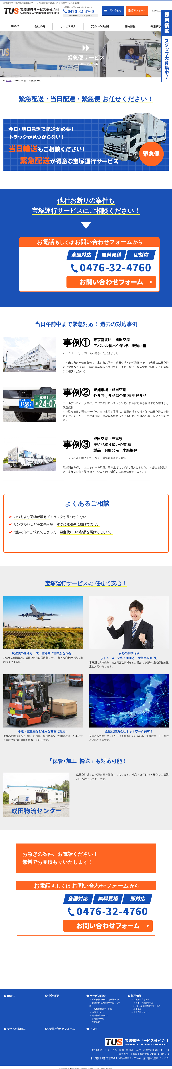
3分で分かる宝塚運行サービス (146, 1006)
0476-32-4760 (78, 11)
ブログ (93, 1025)
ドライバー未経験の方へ (143, 1003)
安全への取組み (100, 26)
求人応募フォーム (141, 1012)
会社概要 (39, 26)
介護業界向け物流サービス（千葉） (107, 1003)
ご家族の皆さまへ (141, 999)
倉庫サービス (97, 1009)
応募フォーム (137, 10)
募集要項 (155, 26)
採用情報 (130, 26)
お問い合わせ (112, 10)
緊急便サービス (98, 1015)
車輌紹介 (95, 1018)
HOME (15, 26)
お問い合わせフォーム (61, 1025)
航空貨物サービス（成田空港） (105, 999)
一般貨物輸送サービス (101, 1006)
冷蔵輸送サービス (99, 1012)
